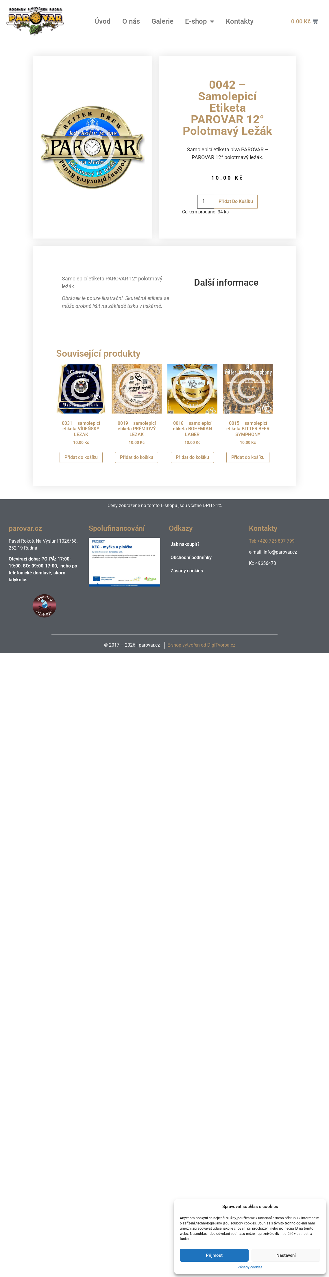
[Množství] (205, 202)
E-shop (199, 21)
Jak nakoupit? (185, 544)
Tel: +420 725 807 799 (272, 541)
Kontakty (240, 21)
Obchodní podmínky (191, 557)
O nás (131, 21)
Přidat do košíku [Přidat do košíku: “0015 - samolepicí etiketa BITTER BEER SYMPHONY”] (248, 457)
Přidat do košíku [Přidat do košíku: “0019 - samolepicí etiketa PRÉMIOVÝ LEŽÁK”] (136, 457)
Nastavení (286, 1255)
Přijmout (214, 1255)
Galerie (162, 21)
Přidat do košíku (236, 201)
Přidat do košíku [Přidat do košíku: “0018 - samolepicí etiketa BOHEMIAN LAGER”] (192, 457)
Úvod (103, 21)
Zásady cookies (250, 1267)
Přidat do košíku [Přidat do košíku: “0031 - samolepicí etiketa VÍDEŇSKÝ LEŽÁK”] (81, 457)
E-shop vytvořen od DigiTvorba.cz (201, 645)
